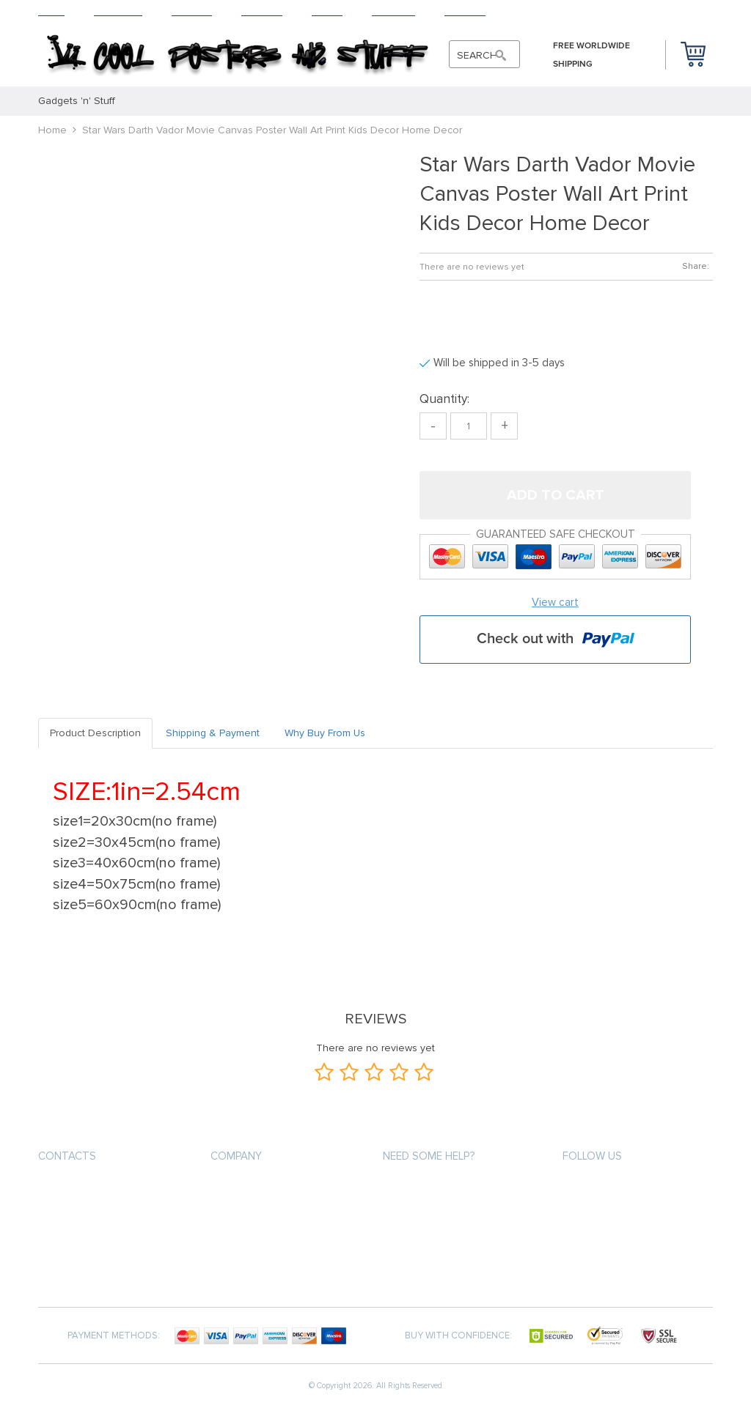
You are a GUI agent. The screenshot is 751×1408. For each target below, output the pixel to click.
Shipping (192, 11)
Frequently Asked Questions (280, 1268)
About (327, 11)
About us (405, 1189)
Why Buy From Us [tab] (325, 733)
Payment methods (253, 1189)
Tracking (393, 11)
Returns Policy (247, 1242)
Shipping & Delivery (255, 1215)
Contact (465, 11)
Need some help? (429, 1156)
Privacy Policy (416, 1215)
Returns (261, 11)
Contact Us (411, 1268)
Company (236, 1156)
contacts (67, 1156)
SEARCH (477, 55)
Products (118, 11)
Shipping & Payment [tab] (213, 733)
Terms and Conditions (437, 1242)
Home (51, 11)
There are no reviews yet (472, 267)
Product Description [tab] (95, 733)
